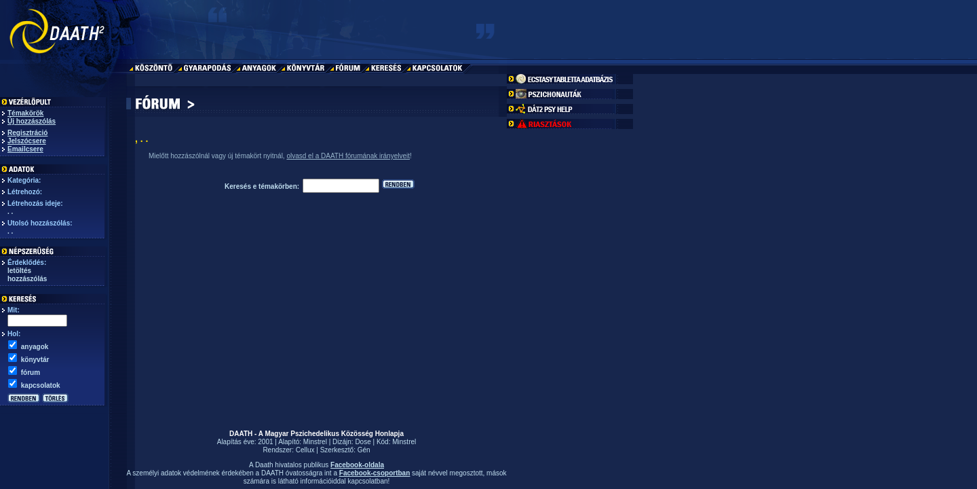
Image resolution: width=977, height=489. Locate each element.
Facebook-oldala (357, 465)
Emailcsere (25, 149)
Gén (364, 450)
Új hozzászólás (31, 121)
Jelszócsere (26, 141)
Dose (362, 442)
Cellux (305, 450)
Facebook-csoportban (374, 473)
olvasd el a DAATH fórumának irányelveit (348, 156)
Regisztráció (27, 133)
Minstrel (315, 442)
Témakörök (25, 113)
